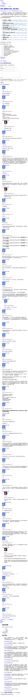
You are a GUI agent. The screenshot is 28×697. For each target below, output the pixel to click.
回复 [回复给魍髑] (8, 513)
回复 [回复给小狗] (10, 310)
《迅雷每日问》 (4, 12)
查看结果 (4, 57)
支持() (3, 96)
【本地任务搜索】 (6, 49)
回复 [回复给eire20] (8, 106)
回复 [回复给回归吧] (8, 470)
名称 (1, 66)
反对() (6, 96)
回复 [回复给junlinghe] (8, 449)
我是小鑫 (5, 648)
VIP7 (5, 690)
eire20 (3, 101)
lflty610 (5, 644)
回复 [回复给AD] (8, 249)
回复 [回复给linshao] (8, 219)
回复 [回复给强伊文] (10, 131)
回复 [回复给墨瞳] (8, 459)
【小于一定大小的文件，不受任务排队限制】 (11, 51)
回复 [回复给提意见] (8, 387)
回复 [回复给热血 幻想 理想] (8, 230)
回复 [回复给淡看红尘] (8, 537)
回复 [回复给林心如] (8, 403)
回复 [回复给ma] (8, 619)
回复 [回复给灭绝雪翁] (8, 300)
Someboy (5, 675)
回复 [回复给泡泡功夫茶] (8, 323)
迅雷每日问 (4, 3)
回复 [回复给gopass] (8, 364)
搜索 (10, 6)
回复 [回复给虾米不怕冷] (8, 272)
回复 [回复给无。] (9, 577)
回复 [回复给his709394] (8, 334)
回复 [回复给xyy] (8, 492)
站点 (1, 70)
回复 (11, 642)
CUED (12, 695)
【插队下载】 (5, 55)
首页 (3, 2)
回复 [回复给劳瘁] (8, 414)
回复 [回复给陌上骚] (8, 480)
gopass (2, 63)
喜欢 (6, 630)
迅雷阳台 (1, 0)
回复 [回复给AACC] (8, 176)
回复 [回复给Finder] (8, 96)
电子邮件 (2, 68)
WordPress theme (4, 695)
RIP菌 (5, 684)
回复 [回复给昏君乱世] (8, 209)
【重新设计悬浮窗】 (6, 54)
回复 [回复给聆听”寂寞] (8, 282)
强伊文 (5, 126)
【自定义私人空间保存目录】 (8, 50)
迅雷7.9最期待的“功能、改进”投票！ (9, 8)
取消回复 (9, 63)
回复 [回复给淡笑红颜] (8, 524)
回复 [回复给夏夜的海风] (8, 188)
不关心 (6, 631)
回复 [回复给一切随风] (8, 166)
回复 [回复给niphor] (8, 426)
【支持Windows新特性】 (7, 53)
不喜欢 (6, 632)
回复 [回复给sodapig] (8, 121)
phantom (5, 653)
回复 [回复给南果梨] (8, 354)
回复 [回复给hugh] (8, 609)
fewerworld (6, 680)
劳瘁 (3, 408)
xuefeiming (4, 146)
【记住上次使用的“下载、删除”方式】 (10, 52)
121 (4, 662)
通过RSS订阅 (2, 5)
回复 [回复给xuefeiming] (8, 151)
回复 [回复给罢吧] (8, 589)
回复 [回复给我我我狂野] (8, 599)
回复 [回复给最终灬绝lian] (8, 436)
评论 (1, 78)
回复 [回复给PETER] (8, 344)
